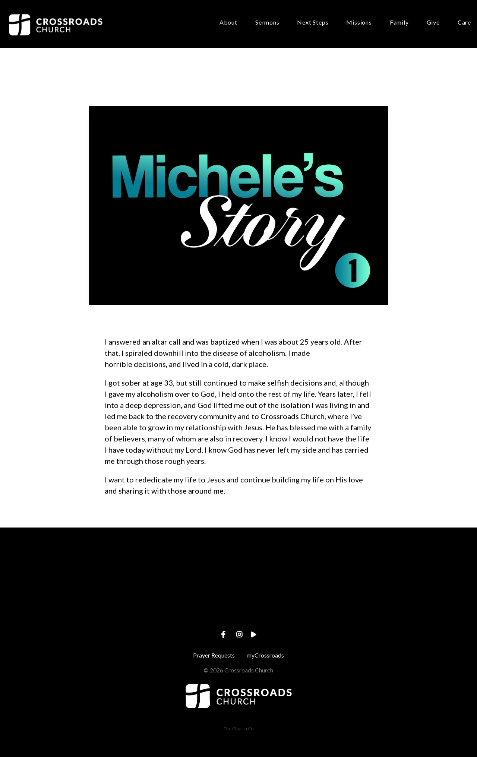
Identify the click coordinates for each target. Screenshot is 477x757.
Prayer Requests (214, 655)
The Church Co (238, 728)
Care (464, 22)
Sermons (267, 22)
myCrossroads (265, 655)
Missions (359, 22)
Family (399, 22)
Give (433, 22)
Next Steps (312, 22)
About (228, 22)
